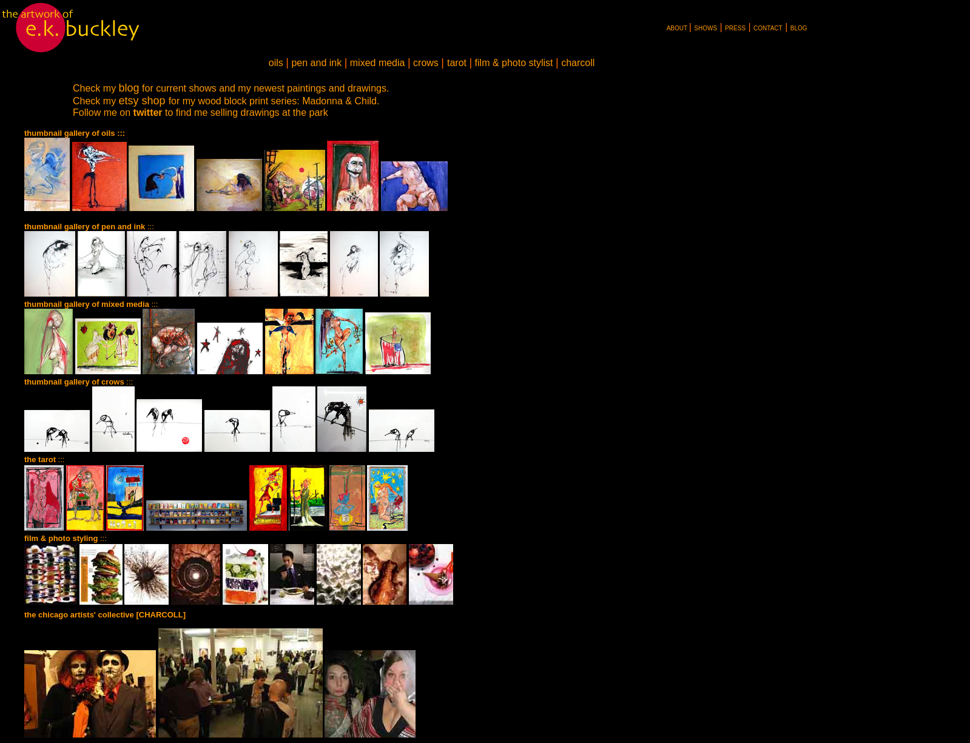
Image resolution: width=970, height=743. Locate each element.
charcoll (577, 63)
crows (426, 63)
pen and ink (316, 63)
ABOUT (677, 28)
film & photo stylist (514, 63)
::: (91, 304)
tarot (456, 63)
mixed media (377, 63)
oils (276, 63)
